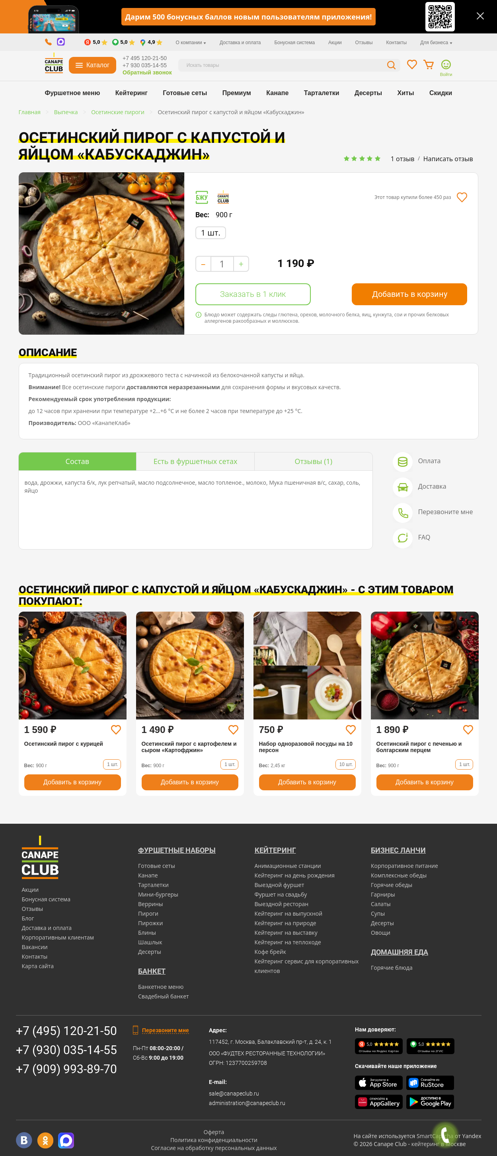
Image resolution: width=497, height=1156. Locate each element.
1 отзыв (403, 159)
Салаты (381, 904)
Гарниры (383, 894)
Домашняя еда (399, 952)
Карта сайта (38, 966)
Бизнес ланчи (398, 850)
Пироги (148, 913)
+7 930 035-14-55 (145, 65)
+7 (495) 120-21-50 (66, 1031)
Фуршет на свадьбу (281, 894)
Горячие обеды (391, 885)
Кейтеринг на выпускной (289, 913)
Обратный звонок (147, 72)
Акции (335, 42)
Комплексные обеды (399, 875)
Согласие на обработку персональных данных (214, 1148)
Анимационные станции (288, 865)
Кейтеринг (131, 93)
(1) (313, 461)
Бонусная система (294, 42)
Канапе (277, 93)
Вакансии (35, 947)
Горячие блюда (392, 967)
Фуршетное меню (72, 93)
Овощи (380, 932)
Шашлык (150, 942)
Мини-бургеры (158, 894)
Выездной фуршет (279, 885)
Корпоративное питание (404, 865)
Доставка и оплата (240, 42)
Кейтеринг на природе (285, 923)
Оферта (214, 1132)
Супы (378, 913)
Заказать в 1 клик (253, 294)
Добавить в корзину (409, 294)
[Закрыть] (480, 16)
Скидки (440, 93)
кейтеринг (425, 1144)
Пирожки (150, 923)
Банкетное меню (160, 986)
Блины (147, 932)
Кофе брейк (270, 951)
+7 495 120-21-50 (145, 58)
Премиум (236, 93)
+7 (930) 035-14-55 (66, 1050)
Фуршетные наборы (177, 850)
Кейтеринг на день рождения (295, 875)
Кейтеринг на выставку (286, 932)
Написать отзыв (448, 159)
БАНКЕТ (152, 971)
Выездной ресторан (282, 904)
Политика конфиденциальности (213, 1140)
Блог (28, 918)
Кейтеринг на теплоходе (288, 942)
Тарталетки (321, 93)
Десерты (368, 93)
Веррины (150, 904)
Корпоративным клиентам (58, 937)
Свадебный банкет (163, 996)
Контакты (396, 42)
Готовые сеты (185, 93)
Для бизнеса (436, 42)
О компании (191, 42)
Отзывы (364, 42)
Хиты (406, 93)
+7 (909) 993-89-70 (66, 1069)
